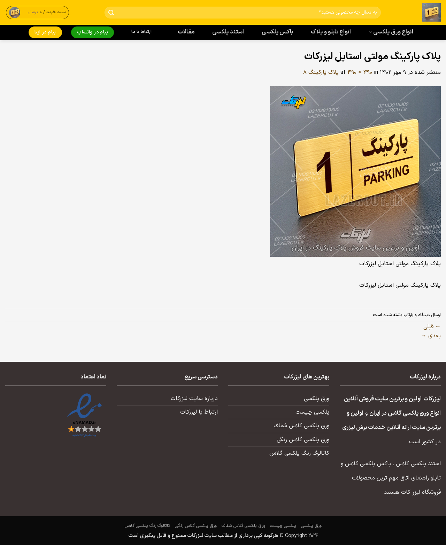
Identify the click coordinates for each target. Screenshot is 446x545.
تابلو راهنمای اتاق (420, 478)
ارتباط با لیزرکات (199, 412)
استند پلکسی (228, 32)
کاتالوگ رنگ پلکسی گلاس (299, 453)
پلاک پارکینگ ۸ (321, 72)
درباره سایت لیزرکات (194, 398)
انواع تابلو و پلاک (331, 32)
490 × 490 (359, 72)
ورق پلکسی (316, 398)
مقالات (186, 32)
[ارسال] (111, 13)
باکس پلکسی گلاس (368, 464)
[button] (37, 12)
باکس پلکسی (277, 32)
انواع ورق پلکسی (391, 32)
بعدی (431, 336)
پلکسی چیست (312, 412)
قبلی (432, 327)
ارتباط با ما (141, 32)
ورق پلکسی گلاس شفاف (301, 426)
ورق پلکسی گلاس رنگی (303, 440)
